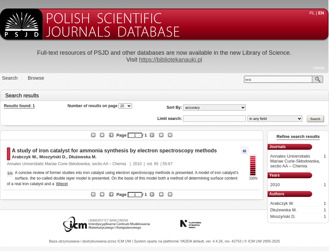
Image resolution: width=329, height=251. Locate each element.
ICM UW (125, 241)
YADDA (186, 241)
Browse (36, 78)
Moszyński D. (52, 156)
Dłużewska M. (83, 156)
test (248, 80)
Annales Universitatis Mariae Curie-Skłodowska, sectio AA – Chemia (67, 164)
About (318, 67)
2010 (137, 164)
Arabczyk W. (24, 156)
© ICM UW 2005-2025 (262, 241)
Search (10, 78)
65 (156, 164)
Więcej (62, 184)
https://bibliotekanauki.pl (170, 59)
